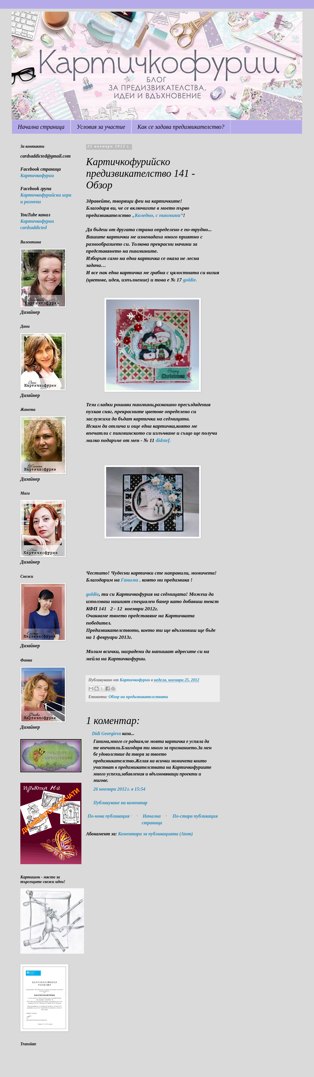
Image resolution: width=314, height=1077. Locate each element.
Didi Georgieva (106, 733)
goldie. (190, 280)
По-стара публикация (195, 816)
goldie (92, 594)
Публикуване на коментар (120, 802)
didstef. (162, 440)
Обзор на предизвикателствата (138, 696)
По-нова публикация (108, 816)
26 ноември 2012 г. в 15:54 (119, 789)
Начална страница (41, 127)
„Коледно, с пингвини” (157, 215)
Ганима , (131, 580)
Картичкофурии (37, 175)
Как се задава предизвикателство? (181, 127)
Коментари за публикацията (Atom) (155, 833)
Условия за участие (101, 127)
